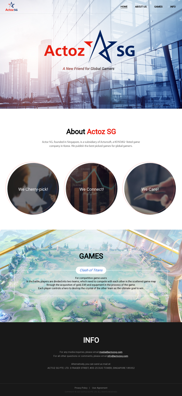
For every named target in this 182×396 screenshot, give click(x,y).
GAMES (158, 6)
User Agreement (99, 388)
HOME (124, 6)
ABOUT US (141, 6)
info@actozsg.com (117, 356)
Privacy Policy (81, 388)
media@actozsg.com (110, 352)
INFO (173, 6)
